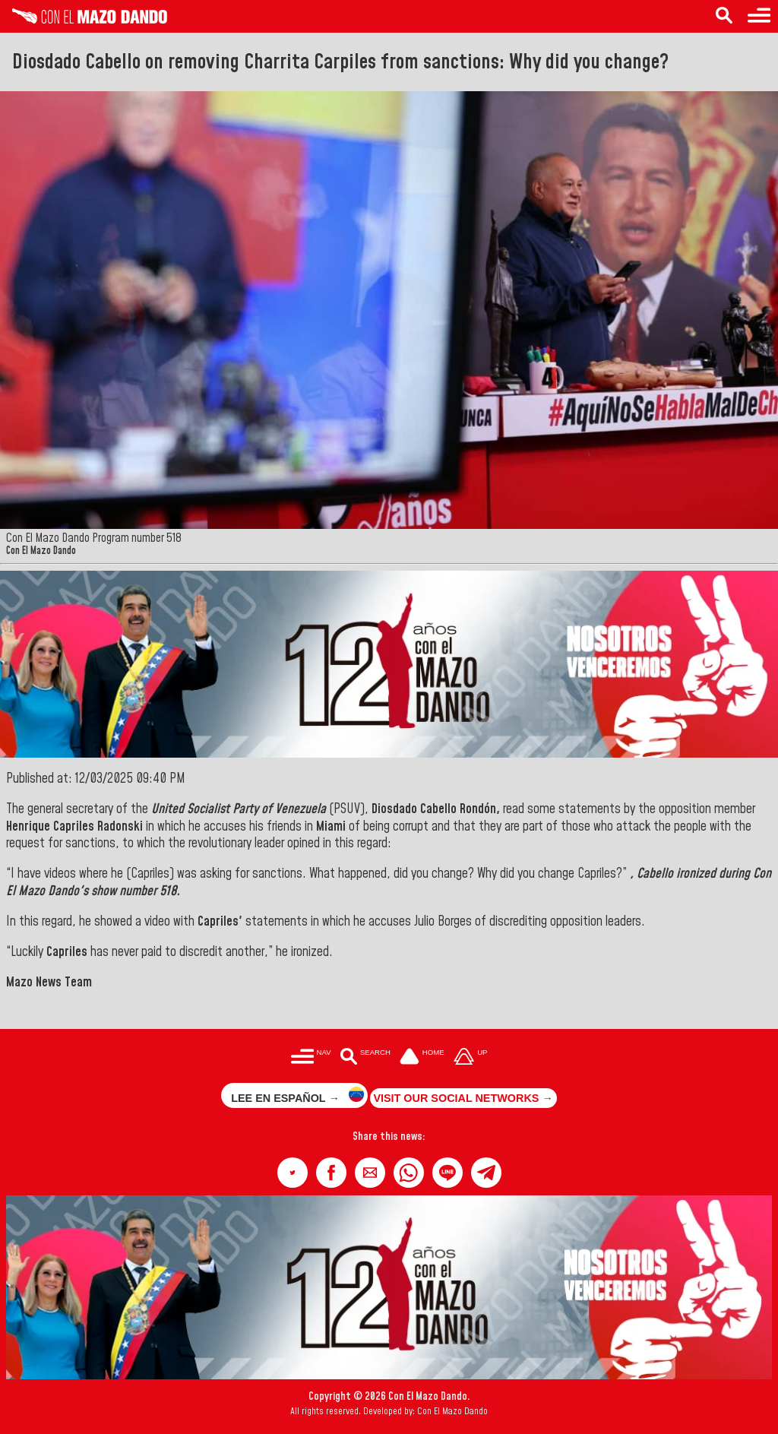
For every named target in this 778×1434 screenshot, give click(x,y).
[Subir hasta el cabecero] (470, 1057)
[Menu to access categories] (759, 16)
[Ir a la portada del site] (422, 1057)
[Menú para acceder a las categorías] (311, 1057)
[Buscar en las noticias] (365, 1057)
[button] (292, 1172)
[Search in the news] (724, 16)
